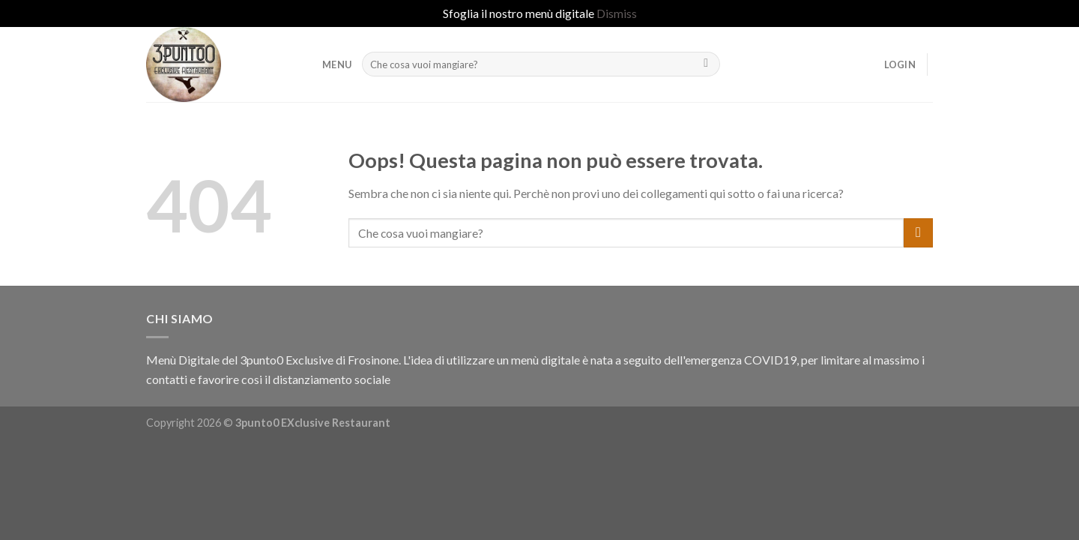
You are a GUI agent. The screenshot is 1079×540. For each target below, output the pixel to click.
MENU (336, 64)
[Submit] (706, 64)
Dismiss (616, 13)
